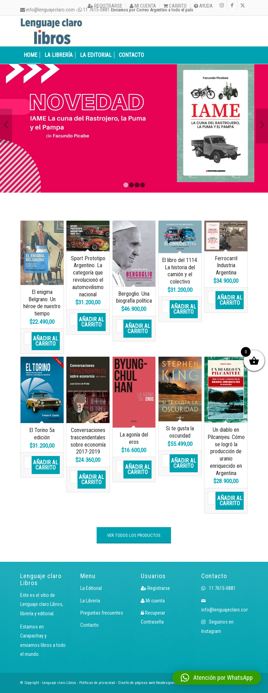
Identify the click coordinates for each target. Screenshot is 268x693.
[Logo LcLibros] (51, 31)
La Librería (90, 600)
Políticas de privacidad (97, 683)
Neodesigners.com (170, 683)
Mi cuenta (143, 6)
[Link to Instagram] (222, 5)
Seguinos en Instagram (217, 626)
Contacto (89, 625)
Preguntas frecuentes (101, 613)
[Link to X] (242, 5)
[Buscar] (244, 55)
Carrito (175, 6)
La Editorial (91, 588)
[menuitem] (105, 5)
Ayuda (203, 6)
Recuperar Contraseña (153, 617)
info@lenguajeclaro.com (47, 9)
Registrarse (105, 6)
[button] (216, 678)
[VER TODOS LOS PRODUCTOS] (134, 535)
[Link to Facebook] (232, 5)
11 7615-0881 (218, 588)
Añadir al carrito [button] (45, 341)
